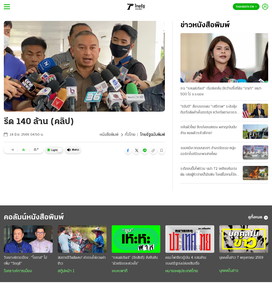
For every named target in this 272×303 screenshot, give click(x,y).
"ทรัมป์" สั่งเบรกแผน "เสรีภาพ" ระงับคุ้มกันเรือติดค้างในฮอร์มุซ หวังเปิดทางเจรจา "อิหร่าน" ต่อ (209, 110)
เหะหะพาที (119, 271)
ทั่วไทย (130, 135)
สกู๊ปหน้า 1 (66, 271)
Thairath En (246, 6)
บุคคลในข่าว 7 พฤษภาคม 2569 (241, 258)
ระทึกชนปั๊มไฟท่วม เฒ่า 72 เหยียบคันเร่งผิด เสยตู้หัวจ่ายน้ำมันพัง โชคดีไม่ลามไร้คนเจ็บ (209, 172)
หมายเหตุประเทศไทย (181, 271)
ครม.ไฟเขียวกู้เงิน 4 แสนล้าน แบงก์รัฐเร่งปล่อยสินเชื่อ (185, 261)
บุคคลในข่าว (228, 271)
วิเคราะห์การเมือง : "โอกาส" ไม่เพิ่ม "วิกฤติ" (25, 261)
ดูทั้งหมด (258, 217)
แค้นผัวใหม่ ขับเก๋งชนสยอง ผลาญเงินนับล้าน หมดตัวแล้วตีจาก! (208, 130)
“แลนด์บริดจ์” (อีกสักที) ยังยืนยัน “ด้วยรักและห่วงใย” (135, 261)
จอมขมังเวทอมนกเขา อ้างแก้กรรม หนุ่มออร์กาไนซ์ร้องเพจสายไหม (208, 151)
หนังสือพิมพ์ (109, 135)
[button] (128, 150)
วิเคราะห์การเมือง (18, 271)
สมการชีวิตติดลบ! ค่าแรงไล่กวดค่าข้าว (82, 261)
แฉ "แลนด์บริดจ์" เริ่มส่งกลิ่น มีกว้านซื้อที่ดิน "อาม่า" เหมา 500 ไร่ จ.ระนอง (220, 91)
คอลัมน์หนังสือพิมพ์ (34, 217)
